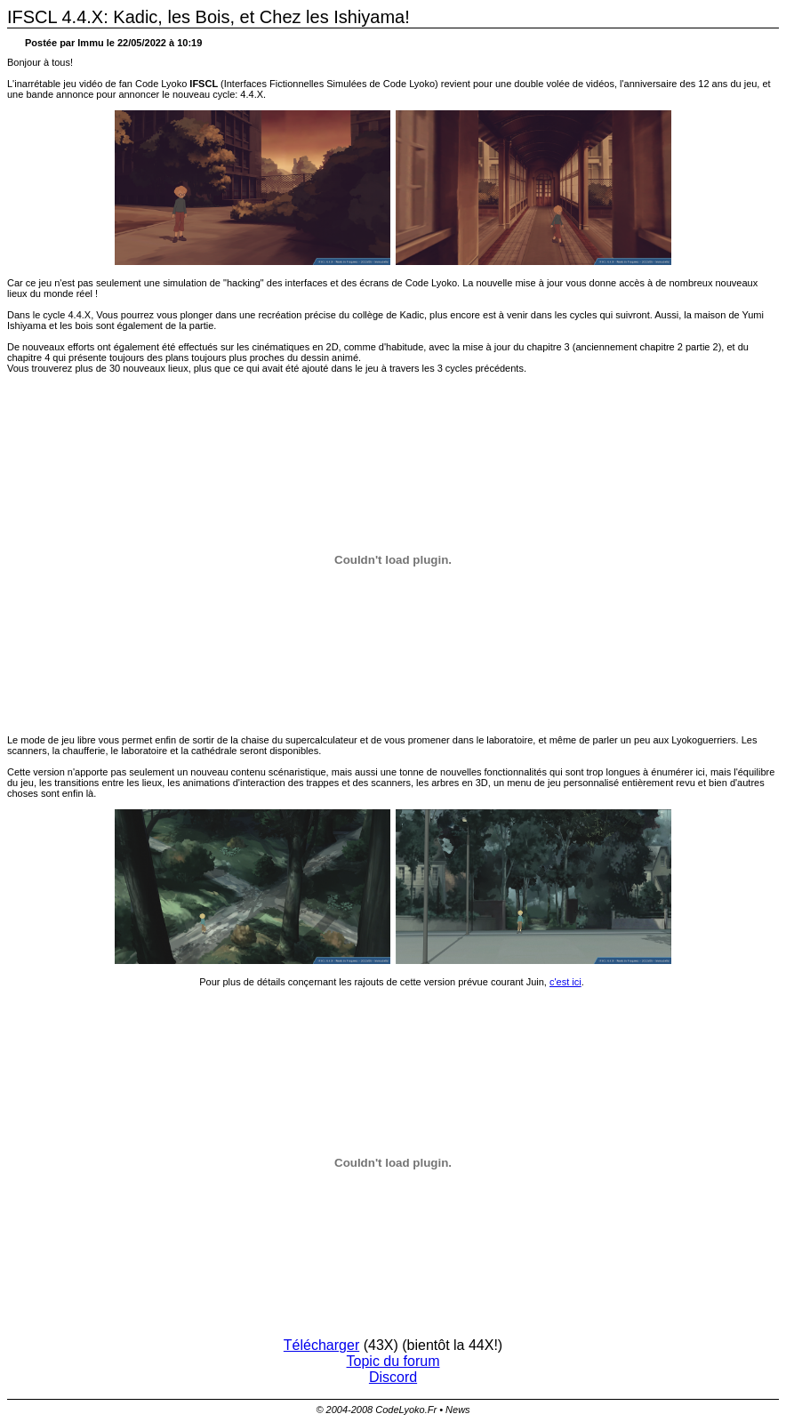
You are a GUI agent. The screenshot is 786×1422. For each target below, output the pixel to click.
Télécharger (321, 1345)
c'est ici (565, 981)
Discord (393, 1377)
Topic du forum (393, 1361)
